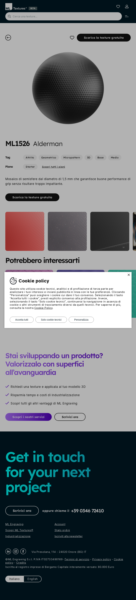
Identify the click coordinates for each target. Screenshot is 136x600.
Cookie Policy (43, 308)
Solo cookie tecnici (51, 319)
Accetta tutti (21, 319)
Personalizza (81, 319)
